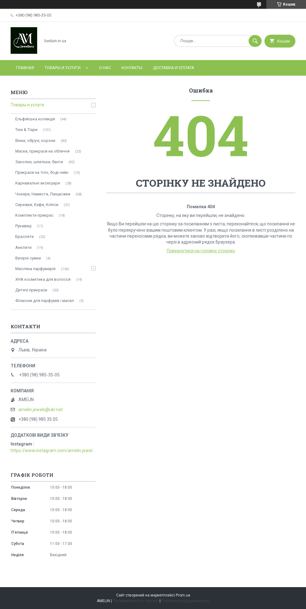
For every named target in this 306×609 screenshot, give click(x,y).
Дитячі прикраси (31, 290)
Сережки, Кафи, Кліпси (36, 204)
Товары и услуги (63, 67)
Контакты (131, 67)
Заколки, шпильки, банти (39, 161)
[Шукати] (255, 41)
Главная (25, 67)
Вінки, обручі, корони (35, 140)
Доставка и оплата (173, 67)
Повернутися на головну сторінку (201, 250)
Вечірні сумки (28, 258)
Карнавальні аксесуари (37, 183)
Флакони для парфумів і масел (44, 300)
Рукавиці (23, 226)
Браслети (24, 236)
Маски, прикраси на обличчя (42, 151)
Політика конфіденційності (185, 601)
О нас (105, 67)
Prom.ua (183, 595)
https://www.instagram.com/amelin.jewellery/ (53, 450)
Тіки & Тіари (26, 129)
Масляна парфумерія (35, 268)
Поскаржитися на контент (136, 601)
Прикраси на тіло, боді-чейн (41, 172)
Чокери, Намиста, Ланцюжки (42, 194)
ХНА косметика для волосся (43, 279)
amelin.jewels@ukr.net (40, 409)
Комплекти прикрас (34, 215)
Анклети (23, 247)
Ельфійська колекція (35, 119)
